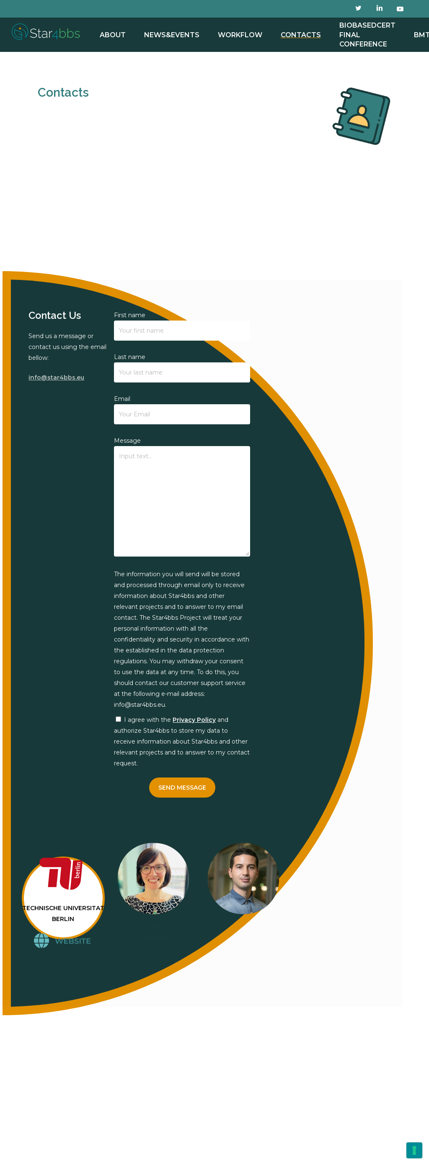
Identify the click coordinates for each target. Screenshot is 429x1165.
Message (182, 498)
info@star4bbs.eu (56, 377)
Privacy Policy (194, 720)
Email (182, 409)
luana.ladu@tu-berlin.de (153, 948)
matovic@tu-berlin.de (243, 948)
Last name (182, 367)
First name (182, 326)
